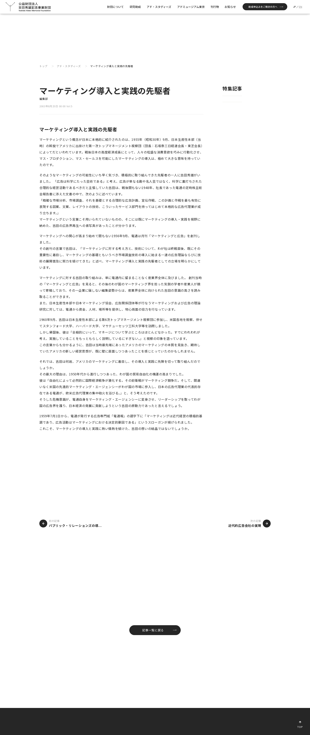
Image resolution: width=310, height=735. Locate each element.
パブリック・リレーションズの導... (75, 525)
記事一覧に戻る (153, 630)
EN (300, 6)
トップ (43, 66)
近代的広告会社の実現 (244, 525)
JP (294, 6)
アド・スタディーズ (69, 66)
